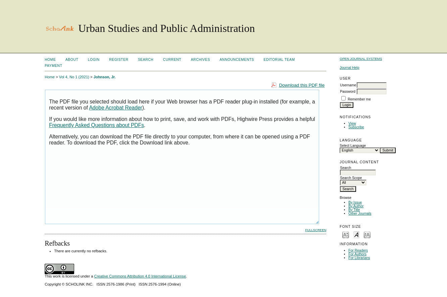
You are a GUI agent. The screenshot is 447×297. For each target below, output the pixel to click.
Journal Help (349, 68)
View (352, 123)
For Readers (358, 250)
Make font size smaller (345, 234)
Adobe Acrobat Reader (115, 108)
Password (347, 91)
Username (348, 85)
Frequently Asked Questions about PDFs (96, 125)
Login (94, 59)
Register (118, 59)
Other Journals (359, 213)
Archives (200, 59)
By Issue (355, 202)
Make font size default (356, 234)
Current (172, 59)
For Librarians (359, 258)
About (71, 59)
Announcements (236, 59)
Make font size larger (367, 234)
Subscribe (356, 127)
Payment (53, 66)
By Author (355, 206)
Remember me (359, 99)
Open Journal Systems (361, 58)
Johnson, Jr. (105, 77)
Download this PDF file (302, 85)
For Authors (357, 254)
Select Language (353, 145)
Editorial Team (279, 59)
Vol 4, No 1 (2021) (74, 77)
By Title (354, 210)
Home (50, 59)
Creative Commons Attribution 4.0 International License (140, 276)
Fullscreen (316, 230)
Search (145, 59)
